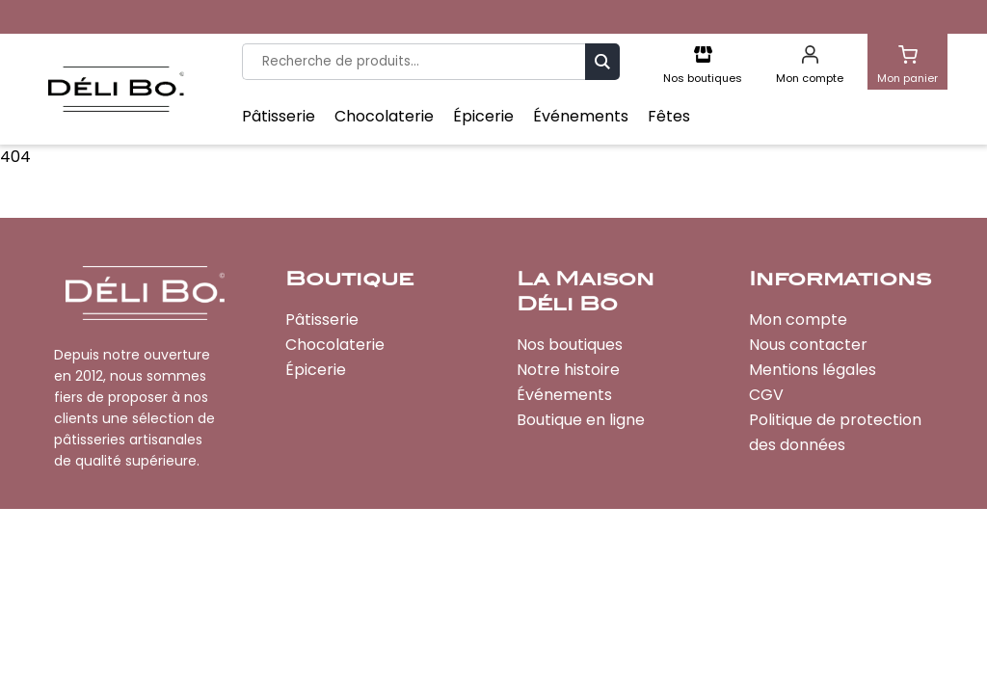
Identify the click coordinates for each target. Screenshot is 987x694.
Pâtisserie (278, 116)
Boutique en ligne (581, 420)
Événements (580, 116)
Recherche (602, 61)
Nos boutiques (570, 345)
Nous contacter (808, 345)
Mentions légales (812, 370)
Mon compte (798, 319)
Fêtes (669, 116)
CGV (766, 395)
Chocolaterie (384, 116)
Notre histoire (568, 370)
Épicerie (483, 116)
